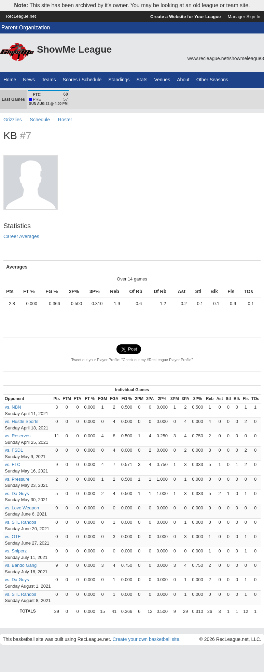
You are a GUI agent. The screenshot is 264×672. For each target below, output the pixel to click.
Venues (162, 79)
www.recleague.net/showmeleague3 (225, 58)
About (183, 79)
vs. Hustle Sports (21, 421)
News (29, 79)
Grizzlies (12, 119)
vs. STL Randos (20, 522)
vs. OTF (12, 536)
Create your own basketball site (145, 639)
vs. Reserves (17, 435)
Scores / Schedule (82, 79)
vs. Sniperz (16, 550)
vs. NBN (13, 407)
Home (9, 79)
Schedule (40, 119)
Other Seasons (212, 79)
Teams (49, 79)
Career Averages (21, 236)
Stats (142, 79)
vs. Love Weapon (22, 507)
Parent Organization (25, 27)
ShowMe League (74, 49)
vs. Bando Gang (21, 565)
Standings (118, 79)
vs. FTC (12, 464)
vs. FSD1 (14, 450)
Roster (65, 119)
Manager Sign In (244, 16)
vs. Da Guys (17, 493)
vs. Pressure (17, 479)
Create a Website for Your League (185, 16)
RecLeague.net (21, 16)
